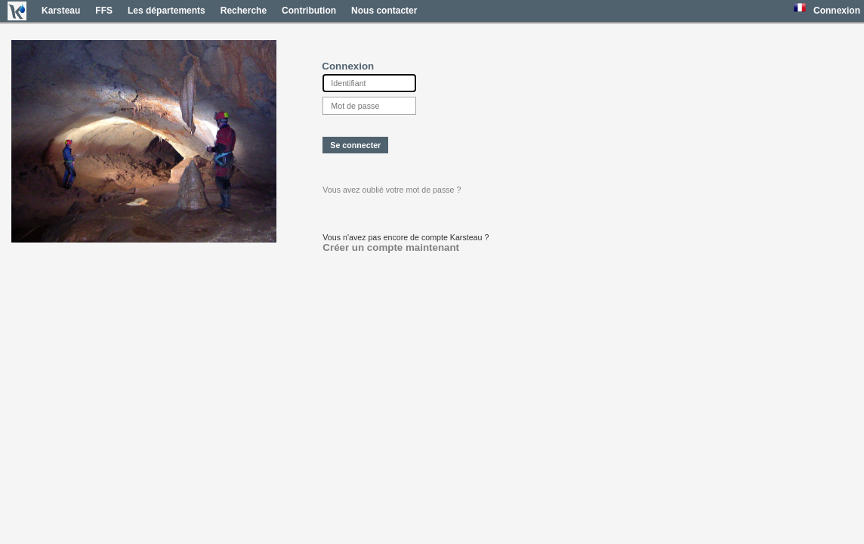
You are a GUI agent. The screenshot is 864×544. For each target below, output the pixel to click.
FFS (104, 10)
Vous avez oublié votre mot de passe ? (391, 189)
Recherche (244, 10)
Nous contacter (384, 10)
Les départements (166, 10)
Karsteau (61, 10)
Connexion (836, 10)
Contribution (309, 10)
